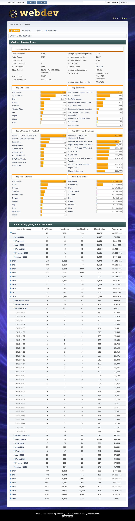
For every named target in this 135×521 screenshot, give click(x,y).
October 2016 (21, 308)
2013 (14, 479)
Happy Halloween (75, 171)
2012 (14, 483)
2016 (14, 297)
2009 (14, 495)
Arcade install (17, 149)
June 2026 (19, 237)
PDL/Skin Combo (19, 159)
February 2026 (21, 253)
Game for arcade (19, 162)
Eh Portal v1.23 (18, 155)
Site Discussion (74, 106)
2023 (14, 269)
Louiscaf (99, 67)
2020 (14, 281)
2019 (14, 285)
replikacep (16, 211)
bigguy (15, 119)
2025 (14, 261)
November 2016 (22, 304)
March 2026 (20, 249)
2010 (14, 491)
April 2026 (19, 245)
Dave (14, 99)
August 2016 (20, 439)
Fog (13, 112)
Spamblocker (73, 125)
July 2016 (19, 443)
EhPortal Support (75, 99)
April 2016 (19, 455)
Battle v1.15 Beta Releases (23, 139)
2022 (14, 273)
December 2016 (22, 300)
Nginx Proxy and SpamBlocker (80, 145)
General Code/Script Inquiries (80, 102)
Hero (14, 122)
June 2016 (19, 447)
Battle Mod (16, 142)
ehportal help (17, 145)
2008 (14, 499)
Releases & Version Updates (80, 109)
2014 (14, 475)
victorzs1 (72, 205)
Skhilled (15, 106)
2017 (14, 293)
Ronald (15, 102)
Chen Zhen (16, 92)
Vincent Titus (17, 109)
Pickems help (17, 152)
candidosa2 (73, 184)
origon (14, 116)
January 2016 (21, 467)
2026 (14, 233)
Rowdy (15, 198)
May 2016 (19, 451)
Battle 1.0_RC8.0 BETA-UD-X (24, 135)
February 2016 (21, 463)
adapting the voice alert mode (80, 141)
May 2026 (19, 241)
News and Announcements (79, 118)
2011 (14, 487)
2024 (14, 265)
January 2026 (21, 257)
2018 (14, 289)
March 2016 (20, 459)
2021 (14, 277)
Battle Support (74, 95)
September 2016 (22, 435)
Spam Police (17, 95)
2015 (14, 471)
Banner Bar (73, 122)
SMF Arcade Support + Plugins (80, 92)
